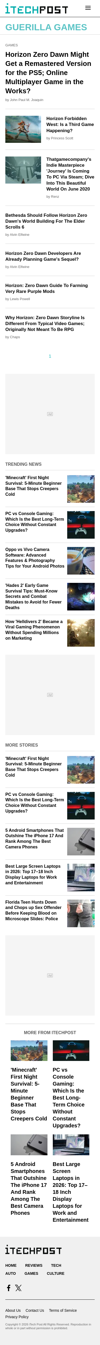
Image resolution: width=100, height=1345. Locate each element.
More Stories (21, 745)
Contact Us (35, 1310)
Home (11, 1265)
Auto (10, 1273)
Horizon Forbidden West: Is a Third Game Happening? (70, 124)
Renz (55, 197)
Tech (56, 1265)
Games (11, 45)
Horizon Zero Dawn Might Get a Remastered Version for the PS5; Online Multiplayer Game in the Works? (48, 72)
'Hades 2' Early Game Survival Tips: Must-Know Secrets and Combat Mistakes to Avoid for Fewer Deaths (33, 596)
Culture (56, 1273)
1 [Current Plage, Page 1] (50, 356)
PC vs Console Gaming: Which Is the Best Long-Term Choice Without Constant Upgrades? (69, 1097)
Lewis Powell (20, 299)
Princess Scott (62, 138)
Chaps (15, 337)
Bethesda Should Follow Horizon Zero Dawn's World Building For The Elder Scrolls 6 (46, 221)
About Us (13, 1310)
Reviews (33, 1265)
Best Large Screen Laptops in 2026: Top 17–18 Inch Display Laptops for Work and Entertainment (71, 1192)
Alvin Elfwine (20, 235)
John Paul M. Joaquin (26, 100)
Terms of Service (63, 1310)
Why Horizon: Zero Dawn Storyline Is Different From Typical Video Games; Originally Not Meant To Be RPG (45, 323)
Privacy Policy (17, 1317)
